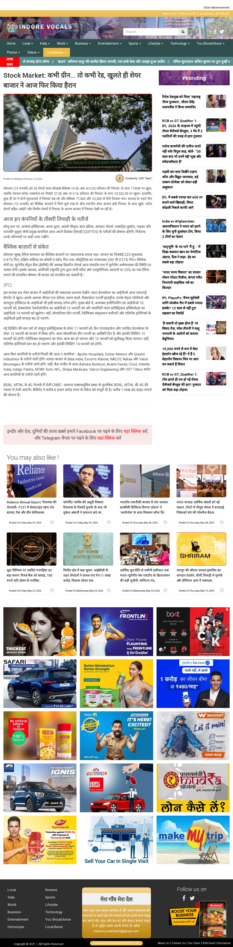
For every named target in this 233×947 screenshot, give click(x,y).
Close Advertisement (216, 7)
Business (83, 43)
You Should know (57, 919)
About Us (163, 943)
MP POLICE (222, 13)
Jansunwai (206, 13)
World (62, 43)
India (45, 43)
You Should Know (210, 43)
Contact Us (178, 943)
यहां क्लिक (133, 431)
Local (28, 43)
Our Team (194, 943)
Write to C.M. (188, 13)
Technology (180, 43)
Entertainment (110, 43)
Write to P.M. (169, 13)
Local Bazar (56, 52)
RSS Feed (209, 943)
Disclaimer (224, 943)
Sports (135, 43)
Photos (13, 52)
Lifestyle (155, 43)
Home (11, 43)
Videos (33, 52)
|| (118, 62)
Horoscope (15, 927)
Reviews (50, 890)
